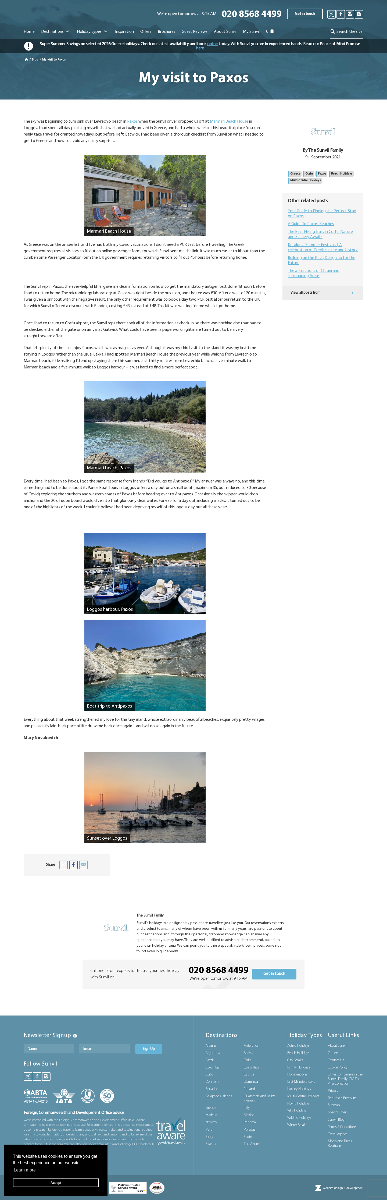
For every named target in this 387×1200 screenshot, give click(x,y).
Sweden (211, 1144)
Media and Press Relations (340, 1143)
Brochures (166, 32)
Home (29, 32)
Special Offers (338, 1112)
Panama (250, 1122)
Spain (248, 1137)
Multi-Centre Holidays (305, 180)
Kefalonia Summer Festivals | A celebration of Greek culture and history (323, 247)
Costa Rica (251, 1068)
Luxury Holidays (299, 1089)
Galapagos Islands (219, 1096)
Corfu (309, 173)
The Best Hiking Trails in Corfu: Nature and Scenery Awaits (320, 234)
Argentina (213, 1053)
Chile (247, 1060)
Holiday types (92, 32)
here (200, 48)
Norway (211, 1122)
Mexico (249, 1115)
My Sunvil (251, 32)
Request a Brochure (342, 1098)
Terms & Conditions (342, 1127)
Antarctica (251, 1046)
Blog (35, 59)
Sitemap (334, 1105)
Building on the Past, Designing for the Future (321, 260)
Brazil (210, 1060)
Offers (145, 32)
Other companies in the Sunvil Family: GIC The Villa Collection (345, 1079)
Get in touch (305, 14)
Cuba (209, 1075)
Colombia (213, 1068)
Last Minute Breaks (301, 1082)
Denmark (212, 1082)
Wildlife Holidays (299, 1118)
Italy (247, 1108)
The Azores (252, 1144)
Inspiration (124, 32)
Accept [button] (56, 1183)
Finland (249, 1089)
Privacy (333, 1091)
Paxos (132, 121)
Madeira (211, 1115)
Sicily (209, 1137)
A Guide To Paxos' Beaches (311, 224)
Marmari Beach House (229, 121)
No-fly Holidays (298, 1104)
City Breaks (295, 1060)
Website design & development (343, 1188)
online (212, 44)
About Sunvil (337, 1046)
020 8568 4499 (252, 14)
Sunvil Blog (336, 1120)
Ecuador (212, 1089)
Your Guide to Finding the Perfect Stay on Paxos (322, 213)
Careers (333, 1053)
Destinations (55, 32)
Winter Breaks (297, 1125)
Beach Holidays (341, 173)
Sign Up (148, 1049)
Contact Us (336, 1060)
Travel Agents (337, 1134)
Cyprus (249, 1075)
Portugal (250, 1130)
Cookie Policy (337, 1068)
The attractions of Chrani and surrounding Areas (313, 273)
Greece (295, 173)
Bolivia (248, 1053)
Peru (209, 1130)
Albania (211, 1046)
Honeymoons (297, 1075)
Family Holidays (298, 1068)
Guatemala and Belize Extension (259, 1098)
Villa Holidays (297, 1111)
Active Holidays (298, 1046)
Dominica (251, 1082)
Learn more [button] (25, 1170)
